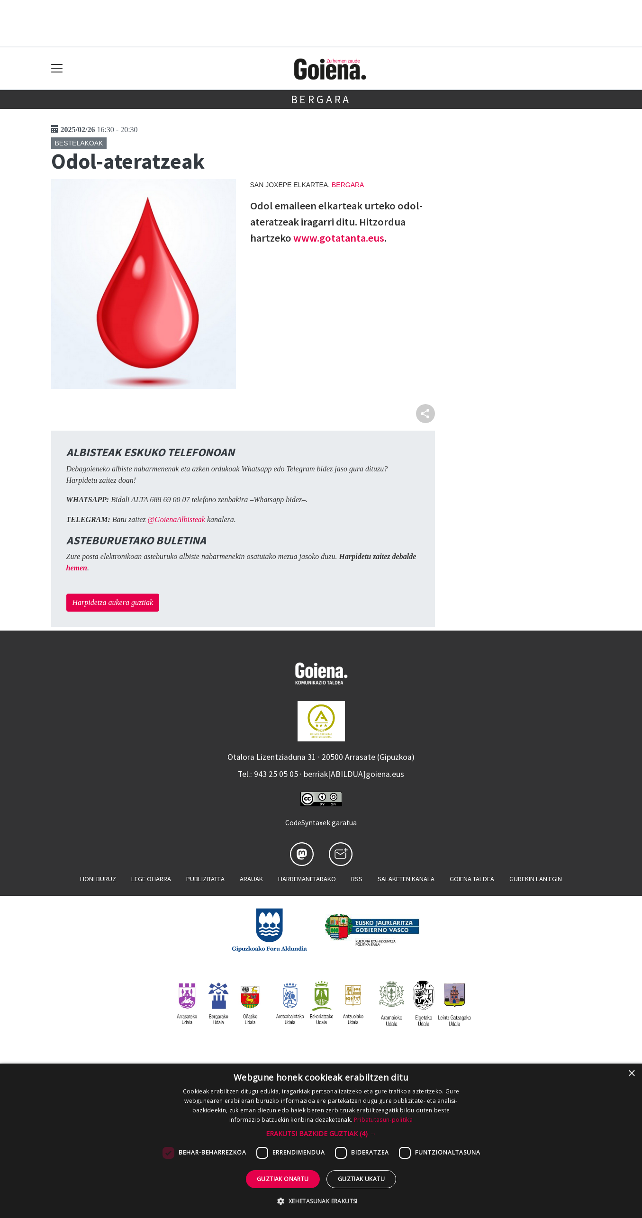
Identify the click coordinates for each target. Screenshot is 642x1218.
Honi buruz (98, 879)
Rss (356, 879)
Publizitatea (205, 879)
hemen (76, 568)
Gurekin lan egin (535, 879)
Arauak (251, 879)
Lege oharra (151, 879)
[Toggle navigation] (57, 68)
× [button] (631, 1073)
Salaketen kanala (406, 879)
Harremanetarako (307, 879)
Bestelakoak (79, 143)
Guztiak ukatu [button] (361, 1179)
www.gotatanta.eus (338, 237)
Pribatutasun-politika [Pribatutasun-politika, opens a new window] (383, 1120)
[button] (321, 1133)
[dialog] (321, 1141)
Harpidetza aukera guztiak (113, 602)
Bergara (321, 99)
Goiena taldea (472, 879)
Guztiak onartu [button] (283, 1179)
